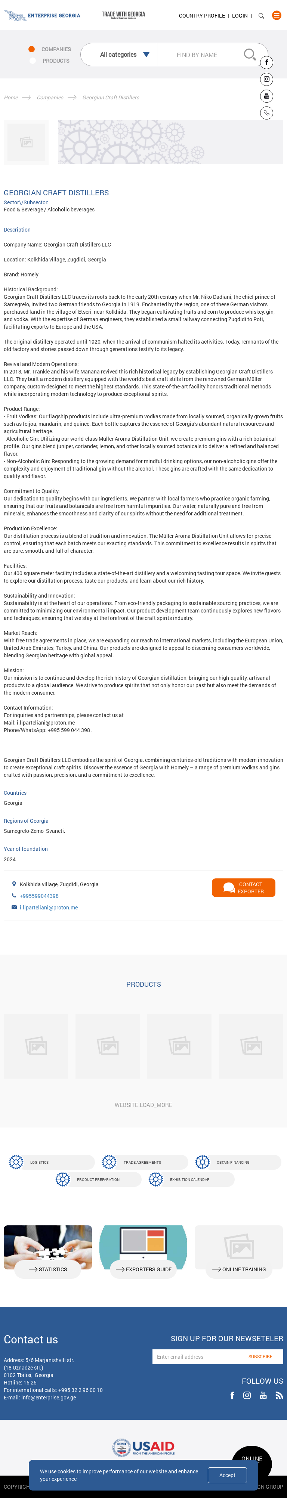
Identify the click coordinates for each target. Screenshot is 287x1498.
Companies (50, 97)
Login (240, 15)
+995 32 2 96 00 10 (80, 1389)
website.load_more (143, 1104)
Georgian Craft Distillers (110, 97)
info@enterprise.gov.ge (48, 1397)
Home (11, 97)
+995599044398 (39, 895)
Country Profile (202, 15)
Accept (227, 1475)
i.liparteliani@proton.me (49, 907)
